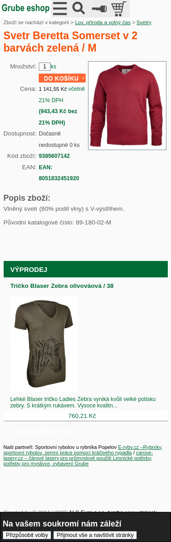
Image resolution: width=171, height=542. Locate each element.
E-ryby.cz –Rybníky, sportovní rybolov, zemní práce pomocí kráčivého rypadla (83, 449)
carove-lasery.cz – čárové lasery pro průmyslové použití (78, 455)
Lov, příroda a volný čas (102, 22)
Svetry (143, 22)
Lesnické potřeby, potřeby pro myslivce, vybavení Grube (78, 460)
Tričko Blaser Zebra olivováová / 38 (62, 285)
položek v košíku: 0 (120, 8)
